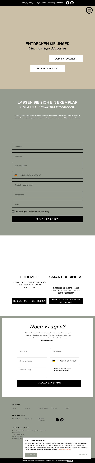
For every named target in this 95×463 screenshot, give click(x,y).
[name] (47, 146)
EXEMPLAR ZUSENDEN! (47, 219)
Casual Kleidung (43, 408)
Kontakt (67, 408)
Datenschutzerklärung (61, 370)
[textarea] (32, 372)
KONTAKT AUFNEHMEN (49, 383)
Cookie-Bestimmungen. (64, 449)
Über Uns (54, 408)
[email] (47, 165)
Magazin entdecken (42, 419)
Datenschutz (16, 419)
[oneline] (47, 184)
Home (14, 408)
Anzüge (27, 408)
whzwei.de (70, 460)
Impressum (28, 419)
